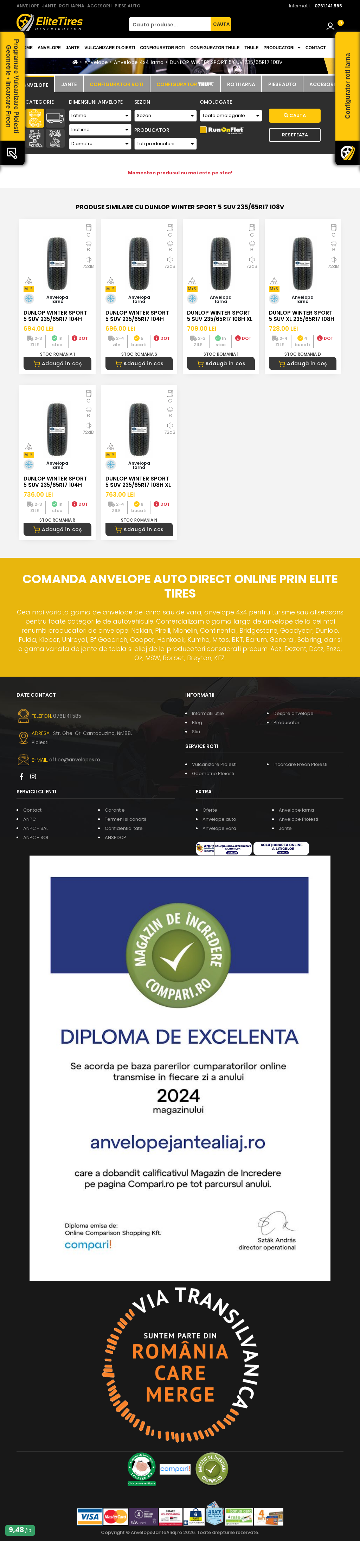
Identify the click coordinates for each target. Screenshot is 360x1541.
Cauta (295, 115)
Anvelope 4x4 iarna (138, 62)
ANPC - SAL (35, 828)
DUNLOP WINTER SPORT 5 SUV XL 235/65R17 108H (301, 316)
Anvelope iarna (296, 810)
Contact (316, 47)
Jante (72, 47)
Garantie (115, 810)
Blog (197, 722)
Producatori (287, 722)
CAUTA (221, 24)
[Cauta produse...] (170, 24)
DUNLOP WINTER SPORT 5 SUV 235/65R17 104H (55, 316)
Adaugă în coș (57, 363)
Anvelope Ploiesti (298, 819)
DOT (80, 338)
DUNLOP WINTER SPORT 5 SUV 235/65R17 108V (226, 62)
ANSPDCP (115, 837)
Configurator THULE (214, 47)
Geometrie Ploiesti (213, 773)
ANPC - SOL (36, 837)
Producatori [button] (282, 47)
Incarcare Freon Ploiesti (300, 764)
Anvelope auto (219, 819)
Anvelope (49, 47)
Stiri (196, 731)
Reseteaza (295, 134)
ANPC (29, 819)
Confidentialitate (124, 828)
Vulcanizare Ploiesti (109, 47)
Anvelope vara (219, 828)
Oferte (209, 810)
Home (26, 47)
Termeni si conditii (125, 819)
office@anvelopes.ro (74, 759)
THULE (251, 47)
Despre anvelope (294, 713)
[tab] (35, 84)
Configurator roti (162, 47)
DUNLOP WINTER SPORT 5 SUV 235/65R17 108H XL (219, 316)
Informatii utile (208, 713)
